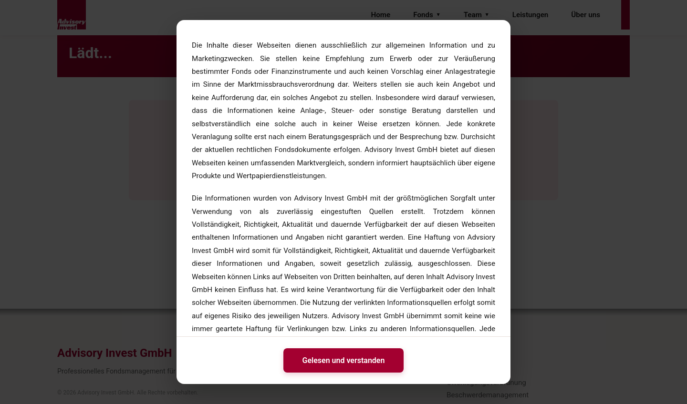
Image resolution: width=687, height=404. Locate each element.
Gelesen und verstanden (343, 360)
